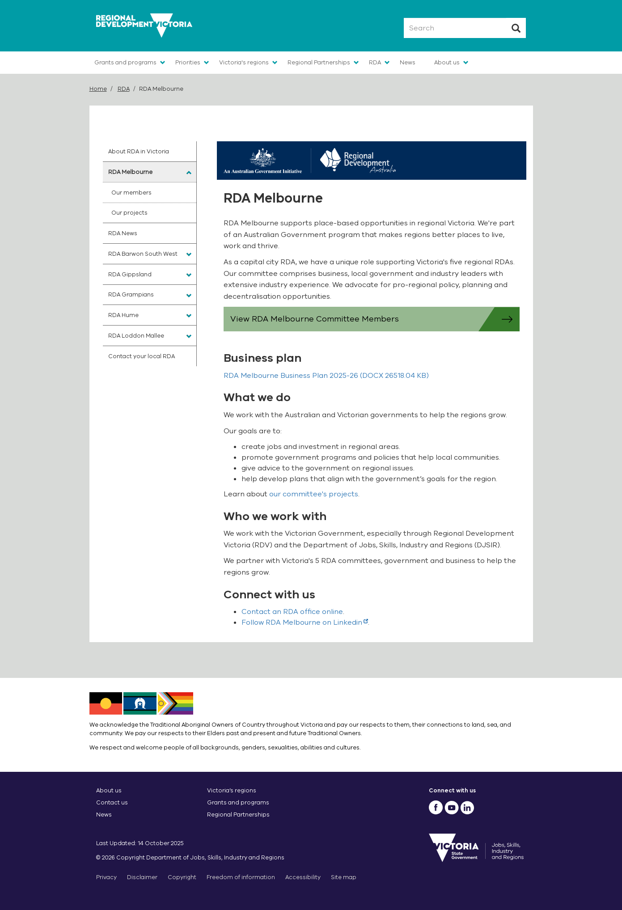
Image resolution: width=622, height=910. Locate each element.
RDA (375, 62)
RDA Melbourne (130, 172)
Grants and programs (125, 62)
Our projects (129, 212)
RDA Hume (123, 315)
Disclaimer (142, 877)
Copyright (182, 877)
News (407, 62)
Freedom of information (241, 877)
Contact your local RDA (141, 356)
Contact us (112, 802)
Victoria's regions (244, 62)
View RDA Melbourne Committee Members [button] (375, 319)
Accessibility (303, 877)
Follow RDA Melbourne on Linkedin (304, 622)
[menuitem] (150, 151)
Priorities (187, 62)
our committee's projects (313, 494)
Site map (343, 877)
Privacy (106, 877)
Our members (131, 192)
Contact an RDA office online (292, 612)
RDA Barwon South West (143, 254)
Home (98, 89)
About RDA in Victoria (138, 151)
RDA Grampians (131, 294)
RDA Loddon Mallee (136, 335)
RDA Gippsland (130, 274)
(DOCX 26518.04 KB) (326, 376)
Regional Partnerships (319, 62)
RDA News (122, 233)
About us (447, 62)
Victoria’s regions (231, 790)
